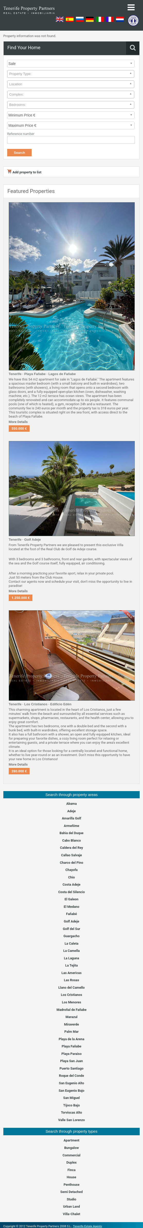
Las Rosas (71, 980)
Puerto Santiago (72, 1068)
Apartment (71, 1140)
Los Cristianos (71, 995)
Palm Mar (71, 1032)
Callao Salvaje (71, 855)
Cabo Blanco (71, 840)
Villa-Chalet (71, 1214)
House (71, 1177)
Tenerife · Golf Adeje (25, 539)
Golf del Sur (71, 929)
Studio (71, 1199)
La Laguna (71, 958)
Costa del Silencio (71, 892)
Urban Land (71, 1206)
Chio (71, 877)
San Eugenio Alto (71, 1083)
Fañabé (71, 914)
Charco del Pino (71, 863)
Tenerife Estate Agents (87, 1226)
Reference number (20, 134)
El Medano (71, 907)
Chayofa (71, 870)
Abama (71, 804)
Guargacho (72, 936)
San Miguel (71, 1098)
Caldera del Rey (71, 848)
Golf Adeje (71, 921)
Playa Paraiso (71, 1054)
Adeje (71, 811)
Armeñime (71, 826)
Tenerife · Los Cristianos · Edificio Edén (40, 704)
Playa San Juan (71, 1061)
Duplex (71, 1162)
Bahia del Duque (71, 833)
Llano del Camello (71, 987)
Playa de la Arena (71, 1039)
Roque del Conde (71, 1076)
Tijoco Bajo (71, 1105)
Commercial (71, 1155)
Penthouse (71, 1185)
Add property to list (24, 172)
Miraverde (71, 1024)
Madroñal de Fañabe (72, 1010)
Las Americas (71, 973)
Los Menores (71, 1002)
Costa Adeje (71, 884)
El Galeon (71, 899)
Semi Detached (71, 1192)
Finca (71, 1170)
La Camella (71, 951)
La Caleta (71, 943)
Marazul (71, 1017)
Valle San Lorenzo (71, 1120)
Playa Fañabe (72, 1046)
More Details (18, 422)
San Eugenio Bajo (71, 1091)
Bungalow (71, 1148)
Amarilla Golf (71, 818)
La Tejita (71, 965)
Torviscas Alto (71, 1112)
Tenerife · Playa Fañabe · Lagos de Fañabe (42, 374)
